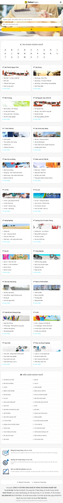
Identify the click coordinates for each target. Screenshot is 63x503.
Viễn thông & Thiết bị (40, 435)
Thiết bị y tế (7, 144)
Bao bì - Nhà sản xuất (10, 262)
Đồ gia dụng (7, 394)
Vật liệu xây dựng (10, 282)
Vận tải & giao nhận (41, 128)
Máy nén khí (38, 270)
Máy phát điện (39, 300)
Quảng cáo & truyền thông (44, 220)
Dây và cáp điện (39, 295)
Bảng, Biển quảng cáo (41, 234)
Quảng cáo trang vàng (21, 460)
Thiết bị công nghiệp (40, 262)
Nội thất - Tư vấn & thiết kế (11, 78)
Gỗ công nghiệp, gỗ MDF (42, 116)
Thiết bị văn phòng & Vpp (12, 312)
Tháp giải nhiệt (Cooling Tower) (43, 178)
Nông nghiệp (8, 220)
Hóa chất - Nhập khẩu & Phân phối (14, 354)
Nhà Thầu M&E (39, 86)
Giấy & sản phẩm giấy (9, 402)
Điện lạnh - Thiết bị (40, 170)
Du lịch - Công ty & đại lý (42, 200)
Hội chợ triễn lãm (40, 239)
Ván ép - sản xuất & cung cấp (43, 111)
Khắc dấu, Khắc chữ (40, 361)
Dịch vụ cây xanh (8, 86)
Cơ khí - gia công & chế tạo (11, 200)
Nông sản (6, 231)
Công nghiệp (39, 251)
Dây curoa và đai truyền (41, 264)
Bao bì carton (7, 270)
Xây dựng (38, 67)
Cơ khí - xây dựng (9, 208)
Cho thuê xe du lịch (40, 206)
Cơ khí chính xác (8, 203)
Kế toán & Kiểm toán (40, 356)
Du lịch (37, 190)
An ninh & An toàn (9, 379)
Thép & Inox (7, 428)
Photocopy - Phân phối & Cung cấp (14, 326)
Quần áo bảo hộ (8, 178)
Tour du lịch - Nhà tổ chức (42, 203)
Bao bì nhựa (7, 267)
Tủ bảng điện (38, 298)
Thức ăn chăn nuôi (9, 236)
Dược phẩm (7, 139)
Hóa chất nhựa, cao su (10, 361)
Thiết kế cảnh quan (9, 83)
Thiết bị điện (38, 292)
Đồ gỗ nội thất (39, 114)
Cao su (36, 383)
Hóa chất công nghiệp (10, 356)
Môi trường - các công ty (11, 108)
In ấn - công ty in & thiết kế (42, 323)
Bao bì (6, 251)
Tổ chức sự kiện (39, 236)
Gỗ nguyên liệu (39, 108)
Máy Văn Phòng (8, 323)
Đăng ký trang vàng (21, 450)
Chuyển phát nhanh (40, 147)
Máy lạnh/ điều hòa (40, 172)
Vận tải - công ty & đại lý (41, 139)
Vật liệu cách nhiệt (40, 175)
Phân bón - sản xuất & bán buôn (13, 239)
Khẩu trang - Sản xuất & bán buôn (13, 175)
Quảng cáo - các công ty (41, 231)
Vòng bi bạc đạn (39, 267)
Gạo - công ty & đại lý (10, 234)
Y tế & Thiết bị (8, 128)
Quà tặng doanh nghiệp (41, 420)
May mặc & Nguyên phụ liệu (11, 409)
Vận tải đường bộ (40, 142)
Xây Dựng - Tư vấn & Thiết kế (43, 81)
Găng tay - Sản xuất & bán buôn (13, 172)
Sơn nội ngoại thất (9, 300)
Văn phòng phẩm (9, 331)
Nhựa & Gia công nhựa (40, 413)
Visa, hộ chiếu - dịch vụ (41, 208)
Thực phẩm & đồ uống (10, 432)
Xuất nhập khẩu (38, 439)
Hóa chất (7, 343)
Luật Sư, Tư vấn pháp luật (42, 354)
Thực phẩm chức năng (10, 142)
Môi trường (8, 98)
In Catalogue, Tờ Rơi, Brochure (43, 326)
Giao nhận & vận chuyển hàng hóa (44, 144)
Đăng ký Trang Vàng (24, 482)
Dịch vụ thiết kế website (21, 469)
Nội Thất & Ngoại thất (11, 67)
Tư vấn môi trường (9, 111)
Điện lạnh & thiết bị (41, 159)
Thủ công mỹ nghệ (39, 428)
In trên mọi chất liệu (40, 331)
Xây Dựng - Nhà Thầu (41, 78)
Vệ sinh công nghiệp (10, 116)
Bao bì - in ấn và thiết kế (11, 264)
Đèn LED (6, 81)
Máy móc (36, 409)
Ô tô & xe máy (7, 420)
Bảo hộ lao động (9, 159)
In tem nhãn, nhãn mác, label (43, 328)
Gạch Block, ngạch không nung (13, 295)
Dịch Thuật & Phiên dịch (41, 359)
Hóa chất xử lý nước (9, 359)
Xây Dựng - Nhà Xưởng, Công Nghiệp (45, 83)
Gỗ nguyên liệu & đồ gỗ (43, 98)
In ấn (37, 312)
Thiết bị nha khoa (9, 147)
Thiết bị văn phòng (9, 328)
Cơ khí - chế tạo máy (9, 206)
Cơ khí (6, 190)
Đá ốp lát (6, 298)
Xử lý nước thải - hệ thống (11, 114)
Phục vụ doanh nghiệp (42, 343)
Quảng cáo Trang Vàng (40, 482)
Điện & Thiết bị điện (41, 282)
